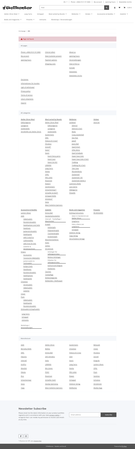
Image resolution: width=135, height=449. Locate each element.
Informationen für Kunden (30, 83)
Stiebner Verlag (74, 233)
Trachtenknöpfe (53, 233)
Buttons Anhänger (54, 257)
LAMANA (48, 165)
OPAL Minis (76, 150)
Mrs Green (49, 368)
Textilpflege (49, 275)
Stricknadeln (27, 285)
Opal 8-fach (76, 147)
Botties (47, 349)
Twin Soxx (75, 168)
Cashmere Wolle (75, 184)
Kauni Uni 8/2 (52, 162)
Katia (47, 360)
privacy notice (54, 415)
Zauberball (76, 174)
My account (98, 2)
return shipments (27, 99)
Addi (22, 216)
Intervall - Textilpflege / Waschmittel (53, 220)
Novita (47, 171)
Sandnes (97, 376)
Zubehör (26, 291)
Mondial (24, 368)
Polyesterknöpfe (53, 230)
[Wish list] (119, 7)
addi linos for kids (29, 244)
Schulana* (49, 199)
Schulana (97, 380)
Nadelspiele (27, 234)
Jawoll (74, 141)
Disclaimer (24, 79)
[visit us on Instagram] (26, 436)
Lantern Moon (26, 213)
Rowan (71, 376)
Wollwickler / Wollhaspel (53, 281)
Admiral (74, 125)
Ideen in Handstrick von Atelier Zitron (80, 217)
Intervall (24, 360)
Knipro (23, 252)
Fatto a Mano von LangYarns (78, 225)
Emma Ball (49, 213)
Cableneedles (28, 240)
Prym (22, 297)
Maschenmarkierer (52, 240)
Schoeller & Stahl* (51, 193)
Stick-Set (97, 122)
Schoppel (75, 230)
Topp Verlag (73, 236)
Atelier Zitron (49, 345)
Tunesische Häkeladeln (31, 258)
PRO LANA (48, 178)
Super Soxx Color (78, 156)
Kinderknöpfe (52, 237)
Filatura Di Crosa (75, 353)
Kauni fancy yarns (54, 156)
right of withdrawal (27, 87)
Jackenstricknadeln (30, 231)
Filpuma (24, 357)
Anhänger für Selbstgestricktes (54, 253)
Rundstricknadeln (29, 222)
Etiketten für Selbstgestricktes (54, 261)
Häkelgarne (73, 190)
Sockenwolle (25, 129)
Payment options (51, 60)
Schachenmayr (26, 380)
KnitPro (23, 364)
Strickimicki (49, 249)
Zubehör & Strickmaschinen (29, 248)
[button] (114, 7)
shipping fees (37, 441)
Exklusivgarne (26, 122)
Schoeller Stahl (50, 380)
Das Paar (75, 138)
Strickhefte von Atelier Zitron (31, 132)
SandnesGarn (50, 187)
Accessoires (27, 255)
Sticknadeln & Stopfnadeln (30, 309)
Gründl (96, 357)
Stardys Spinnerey (51, 384)
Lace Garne (73, 187)
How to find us (74, 64)
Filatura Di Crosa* (51, 141)
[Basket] (127, 7)
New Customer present (53, 56)
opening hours (110, 2)
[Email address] (85, 414)
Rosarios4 (48, 181)
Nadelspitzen (28, 275)
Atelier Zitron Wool (51, 122)
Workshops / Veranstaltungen (27, 326)
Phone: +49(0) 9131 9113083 (80, 2)
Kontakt (72, 68)
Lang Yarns (49, 168)
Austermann (49, 135)
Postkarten (51, 269)
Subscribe (108, 415)
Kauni (47, 153)
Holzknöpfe (52, 227)
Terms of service (26, 95)
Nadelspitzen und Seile (31, 225)
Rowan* (48, 184)
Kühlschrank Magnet (55, 265)
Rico (22, 376)
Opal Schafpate (77, 153)
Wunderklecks (77, 171)
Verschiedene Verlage (77, 239)
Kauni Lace (51, 159)
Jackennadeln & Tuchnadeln (28, 262)
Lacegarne (24, 125)
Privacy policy (25, 91)
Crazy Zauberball (78, 135)
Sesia (47, 202)
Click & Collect (50, 52)
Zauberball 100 (77, 178)
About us (72, 52)
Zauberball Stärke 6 (79, 181)
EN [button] (65, 2)
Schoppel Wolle (50, 196)
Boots (74, 132)
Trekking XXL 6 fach (78, 165)
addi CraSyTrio (28, 237)
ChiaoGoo (24, 282)
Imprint (23, 103)
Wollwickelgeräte (51, 278)
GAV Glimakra (50, 357)
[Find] (72, 7)
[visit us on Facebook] (21, 436)
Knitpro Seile (27, 266)
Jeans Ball (75, 144)
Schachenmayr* (50, 190)
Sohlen (47, 246)
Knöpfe (47, 224)
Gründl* (48, 147)
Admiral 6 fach (77, 129)
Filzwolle (72, 193)
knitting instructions (76, 213)
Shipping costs (50, 64)
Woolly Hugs (98, 388)
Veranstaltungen (75, 60)
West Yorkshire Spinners (53, 205)
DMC (47, 138)
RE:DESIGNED (98, 213)
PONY (47, 243)
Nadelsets (26, 228)
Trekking (75, 162)
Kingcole (97, 360)
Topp (22, 388)
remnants (25, 320)
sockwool (72, 122)
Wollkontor (73, 388)
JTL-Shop (124, 446)
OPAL (47, 174)
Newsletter (73, 72)
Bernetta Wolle (26, 349)
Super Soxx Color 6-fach (80, 159)
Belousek (97, 345)
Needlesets (27, 269)
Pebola (23, 372)
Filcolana (48, 144)
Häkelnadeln (27, 219)
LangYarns (75, 221)
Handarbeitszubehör (52, 216)
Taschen (48, 272)
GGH (70, 357)
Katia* (47, 150)
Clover (23, 294)
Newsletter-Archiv (125, 2)
